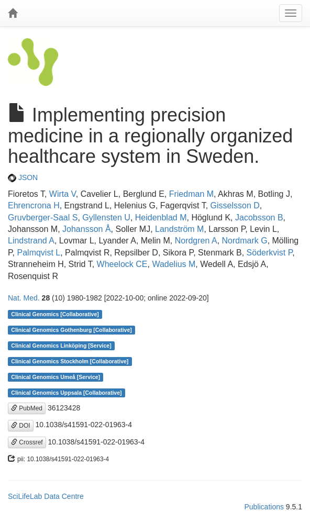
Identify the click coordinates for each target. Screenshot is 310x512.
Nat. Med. (24, 298)
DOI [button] (20, 425)
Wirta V (62, 194)
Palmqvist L (39, 252)
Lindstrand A (31, 240)
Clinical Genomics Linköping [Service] (61, 345)
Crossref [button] (27, 442)
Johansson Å (86, 229)
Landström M (179, 229)
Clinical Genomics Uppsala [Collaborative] (66, 392)
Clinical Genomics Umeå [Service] (55, 377)
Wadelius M (173, 264)
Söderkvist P (270, 252)
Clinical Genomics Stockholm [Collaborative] (69, 361)
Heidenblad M (161, 217)
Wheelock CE (122, 264)
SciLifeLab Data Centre (46, 496)
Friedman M (191, 194)
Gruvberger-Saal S (43, 217)
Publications (264, 507)
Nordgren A (196, 240)
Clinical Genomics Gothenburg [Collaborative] (71, 330)
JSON (23, 177)
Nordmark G (245, 240)
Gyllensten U (106, 217)
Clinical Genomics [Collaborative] (54, 314)
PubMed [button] (26, 408)
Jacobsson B (259, 217)
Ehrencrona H (34, 205)
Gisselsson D (235, 205)
